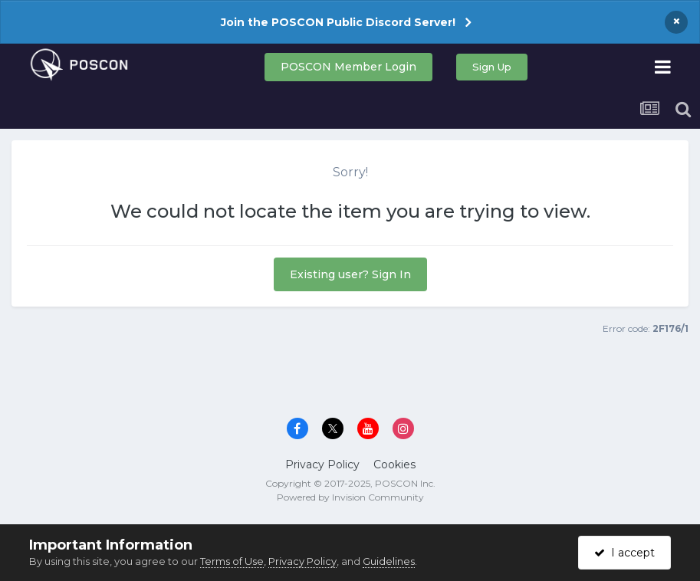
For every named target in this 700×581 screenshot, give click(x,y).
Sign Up (491, 67)
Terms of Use (232, 561)
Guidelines (389, 561)
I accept (624, 553)
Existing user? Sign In (350, 274)
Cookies (394, 464)
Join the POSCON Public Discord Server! (338, 22)
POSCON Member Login (348, 67)
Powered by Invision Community (350, 497)
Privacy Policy (322, 464)
